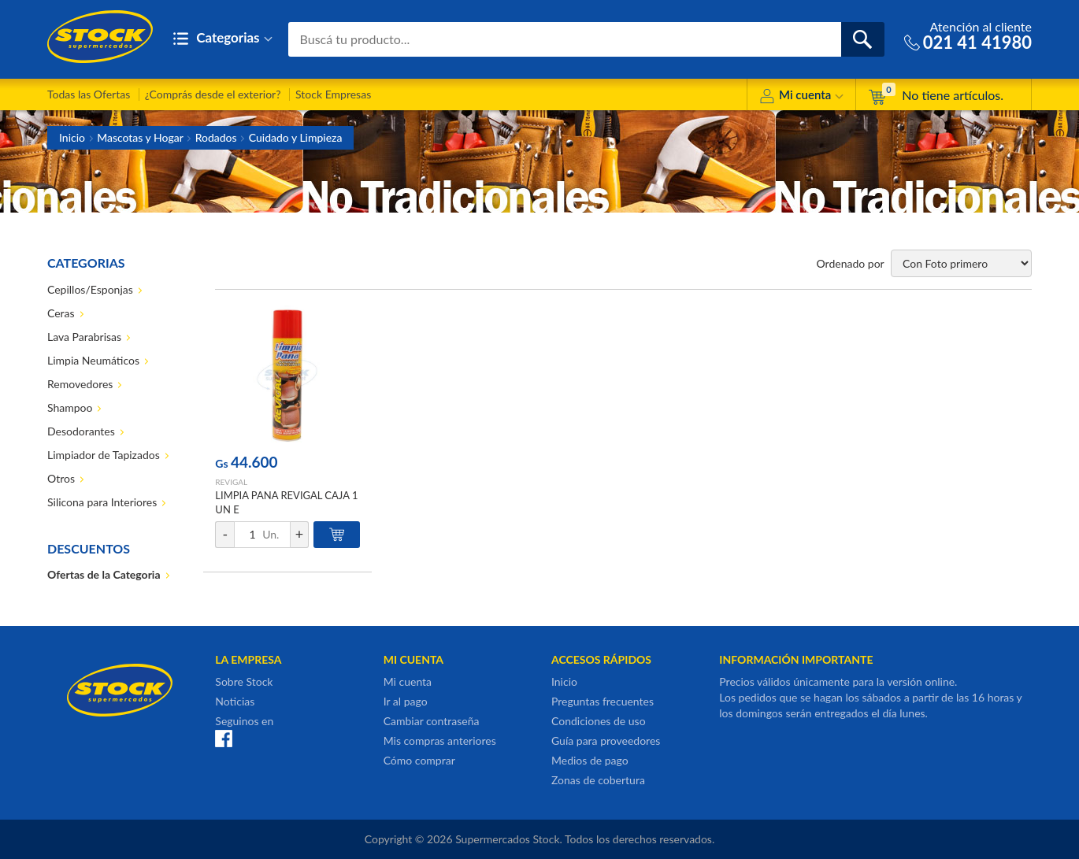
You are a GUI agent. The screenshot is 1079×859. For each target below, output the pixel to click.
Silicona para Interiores (102, 502)
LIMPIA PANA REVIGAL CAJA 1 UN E (286, 502)
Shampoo (69, 407)
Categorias (222, 39)
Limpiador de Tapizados (103, 454)
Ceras (61, 313)
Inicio (72, 137)
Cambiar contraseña (432, 721)
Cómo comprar (419, 760)
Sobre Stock (244, 681)
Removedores (80, 384)
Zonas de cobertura (598, 780)
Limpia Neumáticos (93, 360)
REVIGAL (231, 482)
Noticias (234, 701)
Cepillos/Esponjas (90, 289)
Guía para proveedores (605, 740)
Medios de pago (589, 760)
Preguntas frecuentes (602, 701)
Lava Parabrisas (84, 336)
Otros (61, 478)
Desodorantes (81, 431)
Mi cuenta (801, 97)
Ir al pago (406, 701)
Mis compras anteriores (440, 740)
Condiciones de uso (598, 721)
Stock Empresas (333, 94)
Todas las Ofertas (88, 94)
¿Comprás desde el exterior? (213, 94)
